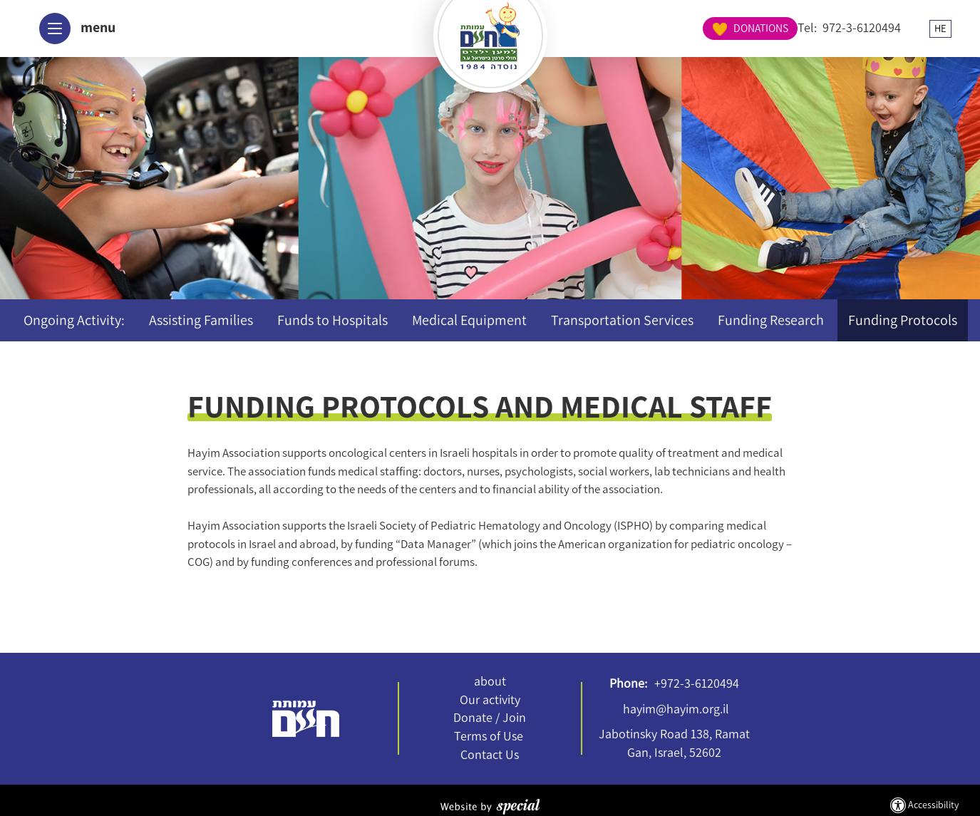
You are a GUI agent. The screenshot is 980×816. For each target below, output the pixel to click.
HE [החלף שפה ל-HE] (812, 28)
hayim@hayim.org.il (676, 709)
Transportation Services (622, 320)
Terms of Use (488, 736)
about (490, 681)
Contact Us (489, 755)
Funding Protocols (902, 320)
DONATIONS (904, 28)
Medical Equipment (469, 320)
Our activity (490, 700)
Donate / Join (489, 717)
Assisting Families (201, 320)
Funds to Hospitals (332, 320)
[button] (72, 28)
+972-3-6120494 (696, 683)
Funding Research (771, 320)
